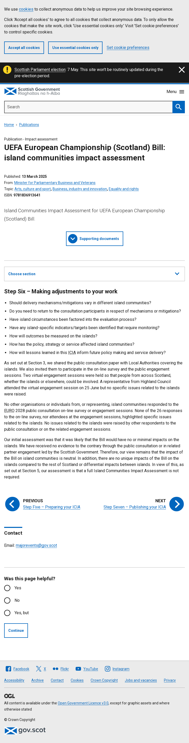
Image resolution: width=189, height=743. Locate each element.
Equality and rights (124, 189)
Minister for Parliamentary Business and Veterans (55, 183)
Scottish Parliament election (40, 69)
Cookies (77, 680)
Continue (16, 630)
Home (9, 125)
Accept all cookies (24, 48)
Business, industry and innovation (80, 189)
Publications (29, 125)
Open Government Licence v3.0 (83, 703)
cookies (26, 9)
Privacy (170, 680)
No (17, 600)
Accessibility (14, 680)
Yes (17, 587)
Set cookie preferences (128, 47)
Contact (57, 680)
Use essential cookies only (75, 48)
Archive (37, 680)
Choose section (93, 273)
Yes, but (21, 612)
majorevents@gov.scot (36, 545)
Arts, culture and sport (32, 189)
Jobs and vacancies (141, 680)
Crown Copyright (104, 680)
